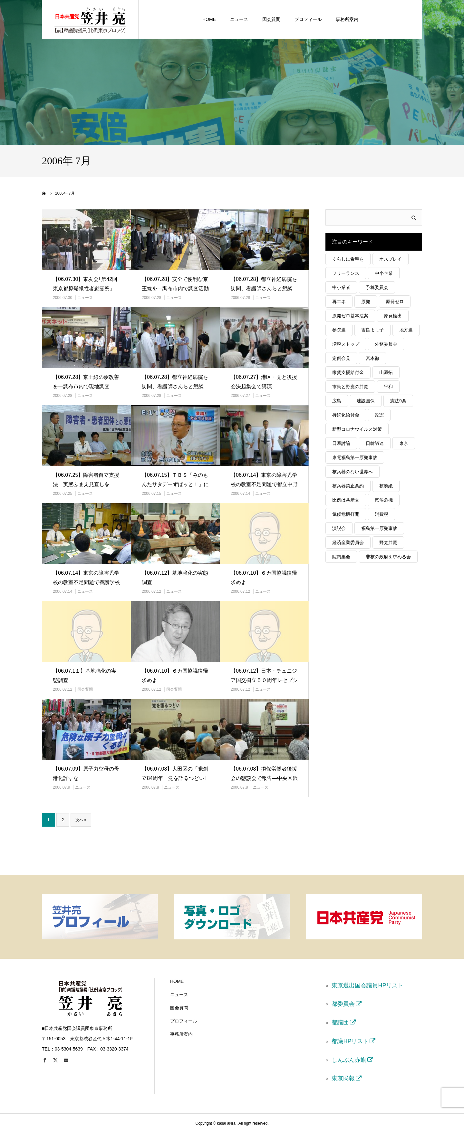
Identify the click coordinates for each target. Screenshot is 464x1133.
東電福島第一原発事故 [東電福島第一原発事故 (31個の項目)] (354, 457)
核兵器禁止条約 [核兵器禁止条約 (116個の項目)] (348, 485)
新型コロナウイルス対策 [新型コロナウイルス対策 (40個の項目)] (357, 429)
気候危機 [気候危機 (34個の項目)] (384, 500)
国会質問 (271, 19)
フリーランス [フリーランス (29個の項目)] (345, 273)
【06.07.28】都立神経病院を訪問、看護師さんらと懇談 (264, 283)
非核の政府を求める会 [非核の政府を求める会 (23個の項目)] (388, 556)
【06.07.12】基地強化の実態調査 (175, 577)
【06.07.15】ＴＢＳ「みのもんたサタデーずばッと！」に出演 (175, 484)
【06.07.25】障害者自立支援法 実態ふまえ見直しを (86, 479)
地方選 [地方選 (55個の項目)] (406, 329)
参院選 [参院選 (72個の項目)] (339, 329)
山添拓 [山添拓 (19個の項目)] (386, 372)
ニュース (239, 19)
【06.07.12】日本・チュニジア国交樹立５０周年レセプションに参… (264, 680)
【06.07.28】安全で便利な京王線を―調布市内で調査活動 (175, 283)
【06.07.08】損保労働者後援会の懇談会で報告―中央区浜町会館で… (264, 778)
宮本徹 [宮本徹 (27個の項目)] (372, 358)
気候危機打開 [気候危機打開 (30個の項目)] (345, 514)
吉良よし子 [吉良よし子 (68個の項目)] (372, 329)
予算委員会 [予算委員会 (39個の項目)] (377, 287)
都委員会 (343, 1004)
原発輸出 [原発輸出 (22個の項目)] (393, 315)
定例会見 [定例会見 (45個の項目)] (341, 358)
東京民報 (343, 1078)
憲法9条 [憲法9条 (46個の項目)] (398, 400)
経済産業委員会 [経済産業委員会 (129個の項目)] (348, 542)
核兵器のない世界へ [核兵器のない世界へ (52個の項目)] (352, 471)
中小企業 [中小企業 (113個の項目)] (384, 273)
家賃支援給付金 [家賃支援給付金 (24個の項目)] (348, 372)
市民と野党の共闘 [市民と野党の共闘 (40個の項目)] (350, 386)
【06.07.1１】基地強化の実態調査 (84, 675)
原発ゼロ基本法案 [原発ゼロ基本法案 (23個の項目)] (350, 315)
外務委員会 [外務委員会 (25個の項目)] (386, 344)
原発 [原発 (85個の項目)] (365, 301)
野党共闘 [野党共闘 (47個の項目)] (388, 542)
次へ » (80, 820)
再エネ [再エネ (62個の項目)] (339, 301)
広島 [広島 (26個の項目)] (336, 400)
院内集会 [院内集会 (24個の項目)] (341, 556)
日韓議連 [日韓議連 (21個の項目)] (375, 443)
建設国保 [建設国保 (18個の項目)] (366, 400)
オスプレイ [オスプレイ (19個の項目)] (390, 259)
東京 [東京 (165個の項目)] (403, 443)
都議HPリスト (350, 1041)
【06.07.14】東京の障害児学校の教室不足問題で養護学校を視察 (86, 582)
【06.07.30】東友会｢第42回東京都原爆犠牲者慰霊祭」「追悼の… (85, 288)
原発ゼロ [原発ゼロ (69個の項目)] (395, 301)
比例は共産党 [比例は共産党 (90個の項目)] (345, 500)
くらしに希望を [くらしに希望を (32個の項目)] (348, 259)
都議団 (340, 1022)
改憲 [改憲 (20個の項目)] (379, 415)
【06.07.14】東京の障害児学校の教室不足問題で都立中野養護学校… (264, 484)
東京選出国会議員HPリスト (367, 985)
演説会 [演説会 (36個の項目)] (339, 528)
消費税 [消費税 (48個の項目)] (381, 514)
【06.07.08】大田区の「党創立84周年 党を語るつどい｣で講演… (175, 778)
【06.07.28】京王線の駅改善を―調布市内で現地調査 (86, 381)
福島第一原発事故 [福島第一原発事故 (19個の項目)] (379, 528)
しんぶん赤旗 (349, 1060)
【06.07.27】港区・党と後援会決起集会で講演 (264, 381)
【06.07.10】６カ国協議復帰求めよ (264, 577)
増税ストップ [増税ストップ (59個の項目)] (345, 344)
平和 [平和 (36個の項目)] (388, 386)
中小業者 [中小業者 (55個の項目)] (341, 287)
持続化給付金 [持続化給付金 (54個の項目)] (345, 415)
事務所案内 (347, 19)
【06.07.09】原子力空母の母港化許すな (86, 773)
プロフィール (308, 19)
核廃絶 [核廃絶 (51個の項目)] (386, 485)
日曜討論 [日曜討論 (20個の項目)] (341, 443)
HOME (209, 19)
